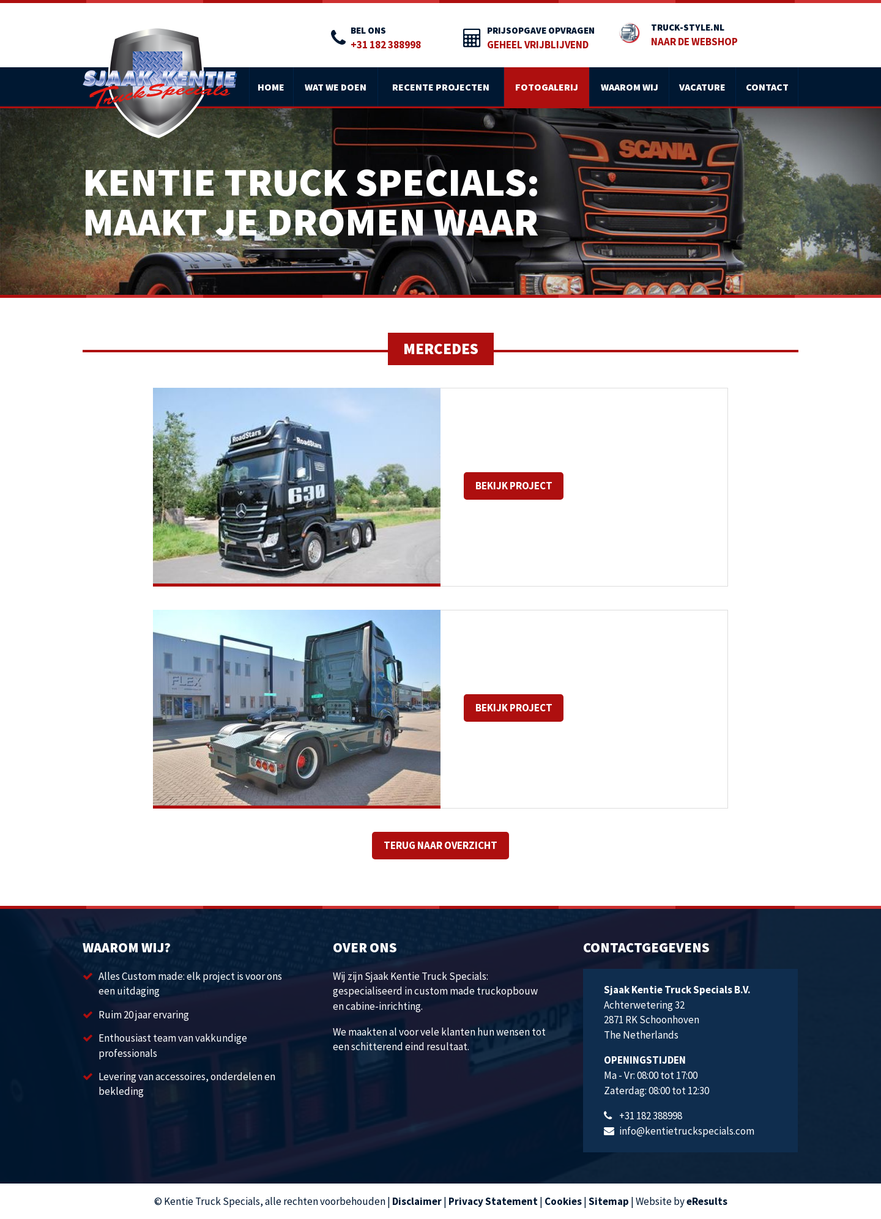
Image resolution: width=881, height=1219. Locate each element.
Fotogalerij (546, 87)
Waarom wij (629, 87)
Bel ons (368, 30)
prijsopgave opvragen (541, 30)
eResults (706, 1201)
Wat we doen (335, 87)
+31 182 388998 (386, 44)
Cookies (563, 1201)
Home (271, 87)
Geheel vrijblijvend (538, 44)
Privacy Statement (493, 1201)
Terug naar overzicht (440, 845)
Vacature (702, 87)
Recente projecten (440, 87)
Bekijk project (513, 485)
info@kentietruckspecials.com (686, 1131)
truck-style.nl (687, 27)
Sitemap (609, 1201)
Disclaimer (417, 1201)
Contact (767, 87)
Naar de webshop (694, 41)
